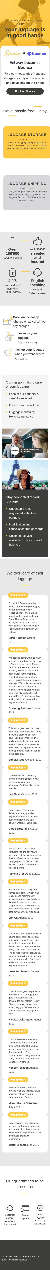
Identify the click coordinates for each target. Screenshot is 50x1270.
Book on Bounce (25, 91)
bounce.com (38, 78)
